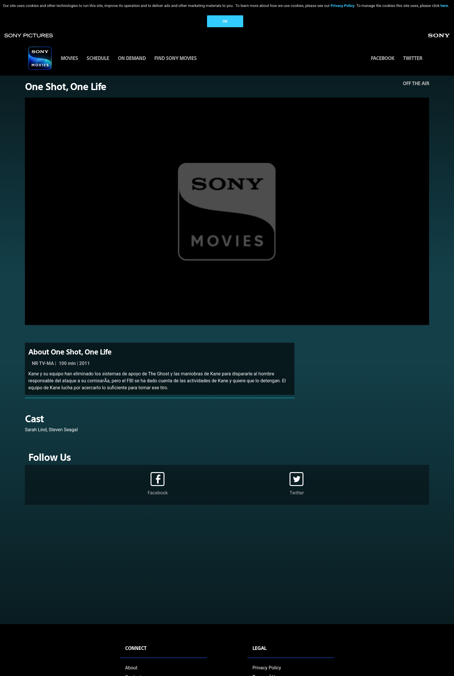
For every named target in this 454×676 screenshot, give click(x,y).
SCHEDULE (98, 58)
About (131, 667)
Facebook (382, 58)
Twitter (412, 58)
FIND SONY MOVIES (175, 58)
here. (444, 5)
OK (225, 21)
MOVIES (69, 58)
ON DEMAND (132, 58)
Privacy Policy (342, 5)
